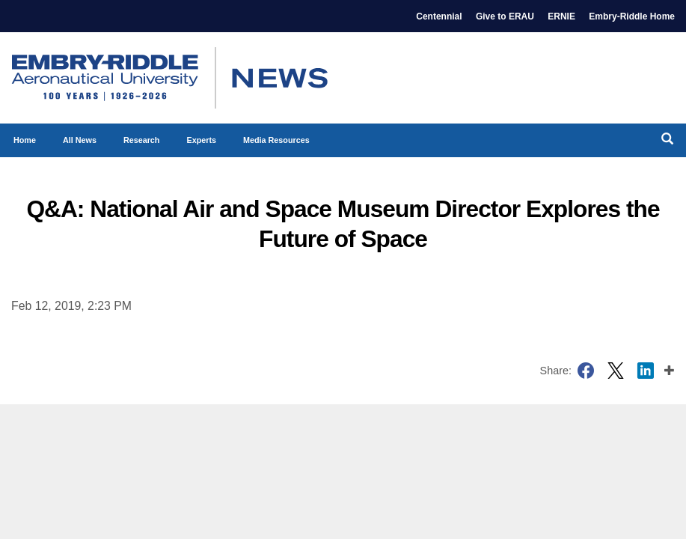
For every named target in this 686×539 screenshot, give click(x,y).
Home (24, 139)
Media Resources (276, 139)
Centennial (439, 16)
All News (80, 139)
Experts (201, 139)
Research (141, 139)
